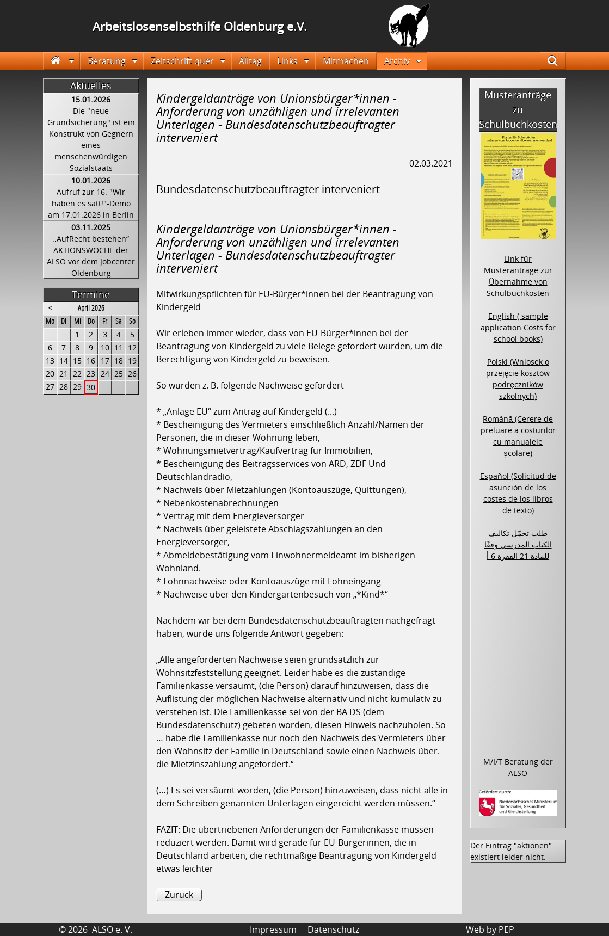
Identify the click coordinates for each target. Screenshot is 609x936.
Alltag (250, 61)
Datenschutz (333, 929)
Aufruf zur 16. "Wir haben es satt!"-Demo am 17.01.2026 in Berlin (91, 203)
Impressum (273, 929)
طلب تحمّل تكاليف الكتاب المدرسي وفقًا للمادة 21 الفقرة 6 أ (518, 544)
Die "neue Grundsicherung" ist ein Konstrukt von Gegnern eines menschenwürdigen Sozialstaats (91, 139)
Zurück (179, 895)
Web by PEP (490, 929)
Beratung (107, 61)
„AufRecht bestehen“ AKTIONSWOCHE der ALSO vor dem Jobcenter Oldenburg (91, 255)
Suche (558, 61)
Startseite (62, 61)
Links (287, 61)
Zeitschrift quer (182, 61)
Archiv (397, 61)
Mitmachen (346, 61)
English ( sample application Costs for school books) (518, 327)
